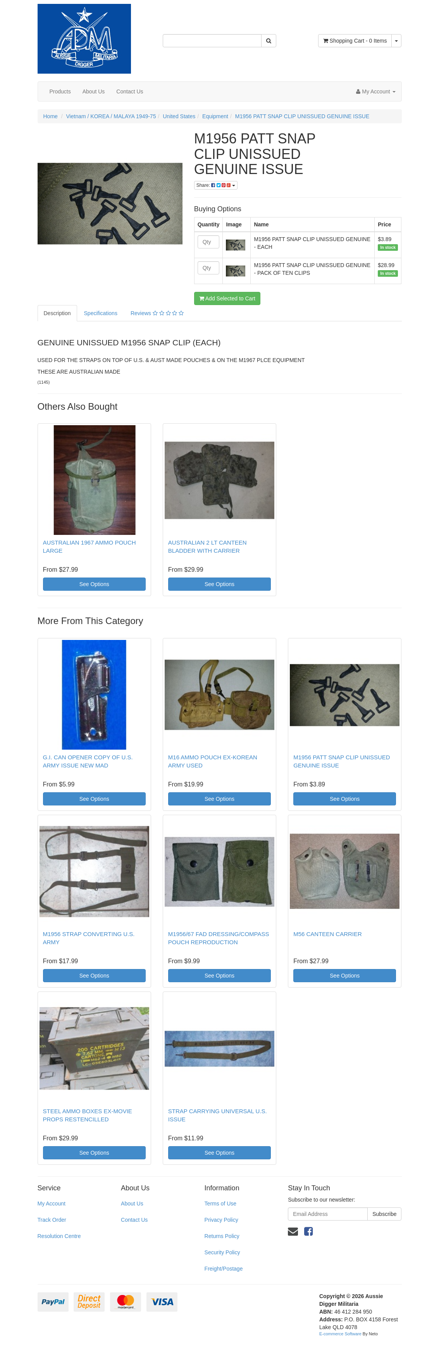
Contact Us (129, 91)
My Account (51, 1203)
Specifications (100, 313)
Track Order (52, 1220)
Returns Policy (222, 1236)
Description (57, 313)
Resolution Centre (59, 1236)
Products (60, 91)
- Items (355, 41)
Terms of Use (220, 1203)
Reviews (157, 313)
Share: (215, 185)
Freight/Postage (224, 1269)
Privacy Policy (221, 1220)
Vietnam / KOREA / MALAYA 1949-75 (111, 116)
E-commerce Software (340, 1333)
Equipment (215, 116)
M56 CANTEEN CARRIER (327, 934)
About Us (94, 91)
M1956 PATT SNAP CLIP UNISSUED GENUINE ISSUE (302, 116)
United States (179, 116)
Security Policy (222, 1252)
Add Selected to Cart (227, 298)
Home (50, 116)
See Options (94, 584)
